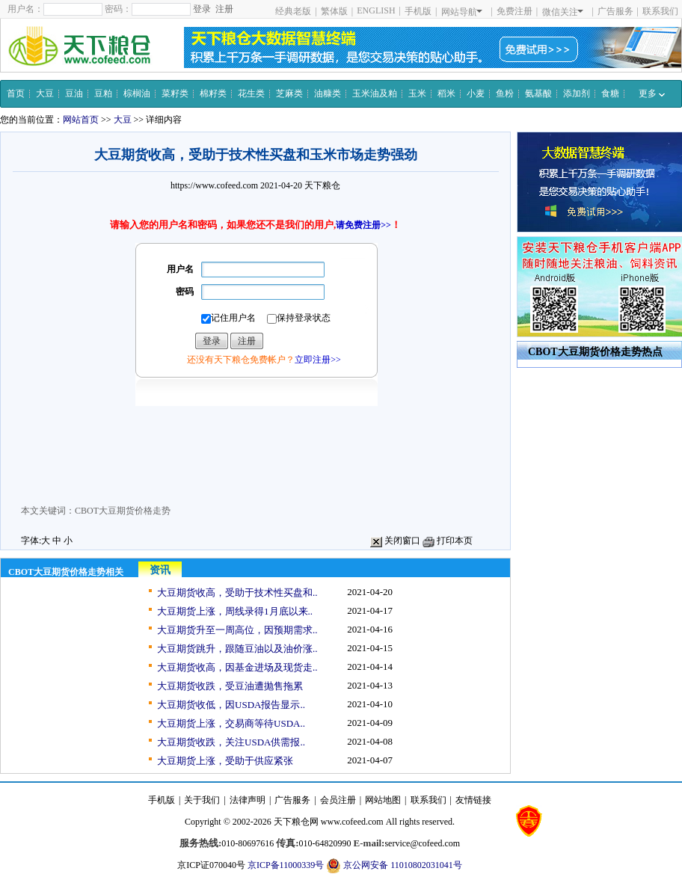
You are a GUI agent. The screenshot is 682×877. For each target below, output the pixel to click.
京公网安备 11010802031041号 (394, 865)
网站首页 (81, 119)
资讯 (160, 570)
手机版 (418, 11)
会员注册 (338, 800)
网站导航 (461, 12)
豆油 (74, 93)
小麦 (476, 93)
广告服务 (615, 11)
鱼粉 (505, 93)
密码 (185, 291)
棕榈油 (136, 93)
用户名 (180, 269)
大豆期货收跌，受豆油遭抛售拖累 (230, 686)
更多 (652, 93)
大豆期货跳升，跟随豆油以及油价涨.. (237, 648)
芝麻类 (289, 93)
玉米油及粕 (374, 93)
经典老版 (293, 11)
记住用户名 (228, 318)
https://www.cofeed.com (214, 185)
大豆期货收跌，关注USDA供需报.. (231, 742)
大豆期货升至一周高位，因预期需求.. (237, 630)
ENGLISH (376, 10)
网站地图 (383, 800)
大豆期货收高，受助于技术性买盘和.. (237, 592)
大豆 (45, 93)
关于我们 (202, 800)
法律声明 (247, 800)
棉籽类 (213, 93)
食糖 (610, 93)
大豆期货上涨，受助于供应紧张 (225, 760)
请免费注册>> (363, 225)
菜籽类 (175, 93)
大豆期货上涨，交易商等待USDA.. (231, 723)
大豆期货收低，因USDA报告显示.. (231, 704)
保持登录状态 (299, 318)
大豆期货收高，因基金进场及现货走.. (237, 667)
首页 (16, 93)
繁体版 (334, 11)
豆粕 (103, 93)
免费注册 (514, 11)
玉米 (417, 93)
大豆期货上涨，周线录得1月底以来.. (235, 611)
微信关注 (562, 12)
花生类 (251, 93)
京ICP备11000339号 (286, 865)
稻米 (446, 93)
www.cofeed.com (352, 821)
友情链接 (473, 800)
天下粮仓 (322, 185)
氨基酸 (538, 93)
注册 (224, 9)
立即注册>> (318, 359)
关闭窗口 (395, 540)
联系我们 (660, 11)
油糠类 (327, 93)
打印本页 (448, 540)
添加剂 (576, 93)
